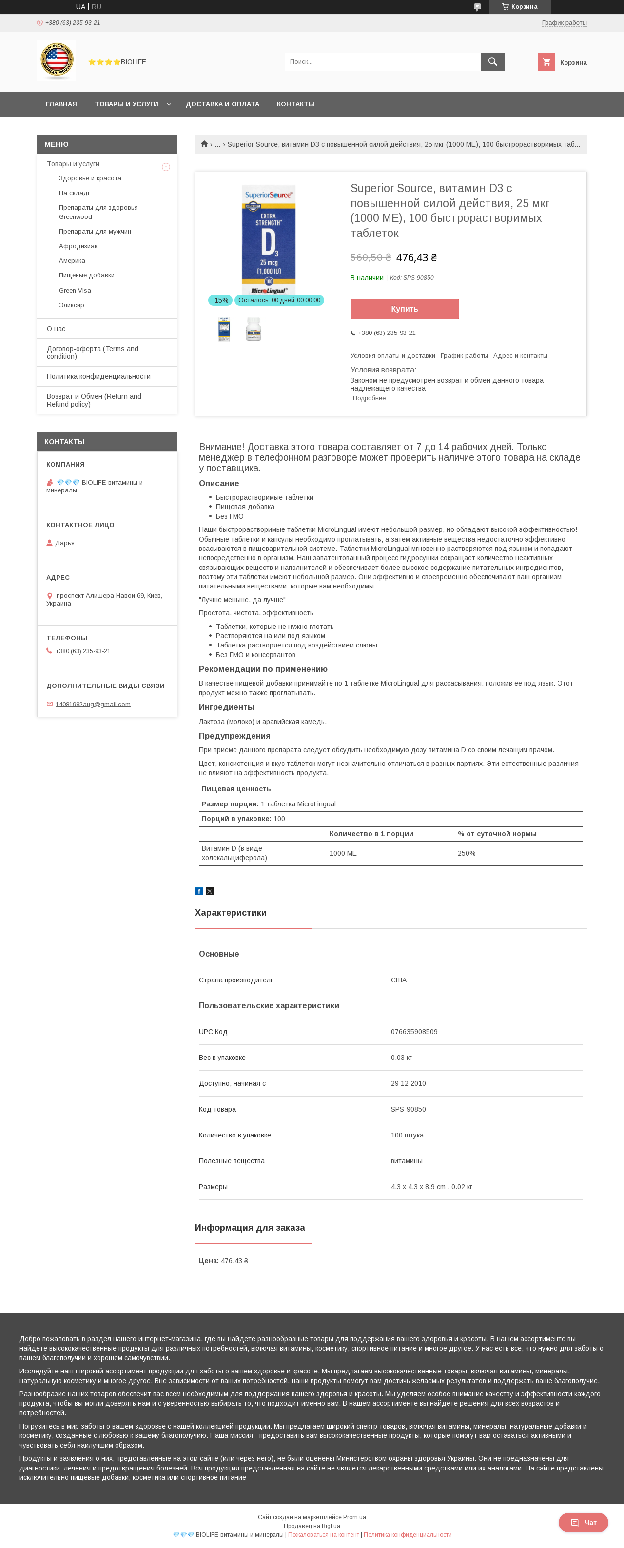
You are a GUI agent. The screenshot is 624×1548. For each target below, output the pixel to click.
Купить (405, 309)
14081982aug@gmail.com (93, 703)
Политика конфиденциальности (99, 376)
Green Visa (75, 290)
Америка (72, 260)
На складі (74, 192)
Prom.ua (354, 1517)
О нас (56, 329)
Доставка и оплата (222, 104)
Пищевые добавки (87, 275)
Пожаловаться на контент (323, 1534)
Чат (583, 1522)
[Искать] (493, 62)
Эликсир (71, 305)
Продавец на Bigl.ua (312, 1526)
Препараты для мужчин (95, 231)
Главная (61, 104)
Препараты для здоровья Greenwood (98, 212)
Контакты (296, 104)
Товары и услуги (126, 104)
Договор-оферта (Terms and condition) (92, 352)
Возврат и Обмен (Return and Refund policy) (94, 400)
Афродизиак (78, 246)
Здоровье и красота (90, 178)
